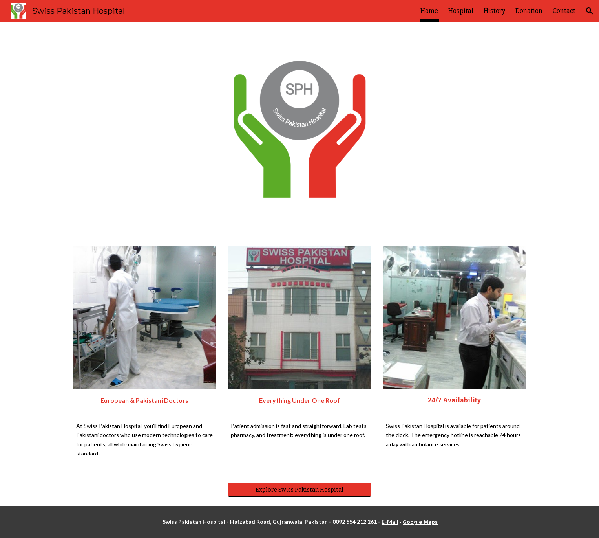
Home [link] (429, 11)
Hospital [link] (460, 11)
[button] (589, 11)
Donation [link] (528, 11)
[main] (144, 402)
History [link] (494, 11)
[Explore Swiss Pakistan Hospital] (299, 490)
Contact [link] (564, 11)
